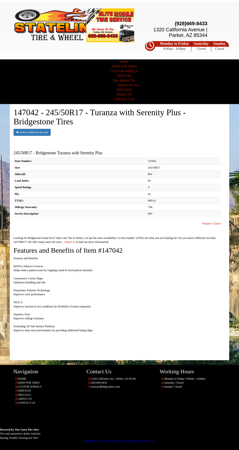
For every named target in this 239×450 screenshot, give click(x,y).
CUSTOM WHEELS (124, 71)
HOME (124, 62)
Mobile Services (128, 85)
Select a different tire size (32, 132)
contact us (69, 242)
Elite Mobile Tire (124, 80)
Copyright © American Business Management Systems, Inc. (119, 441)
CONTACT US (124, 99)
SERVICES (124, 76)
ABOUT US (124, 94)
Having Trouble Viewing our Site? (19, 437)
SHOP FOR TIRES (124, 66)
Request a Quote (211, 223)
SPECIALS (124, 90)
